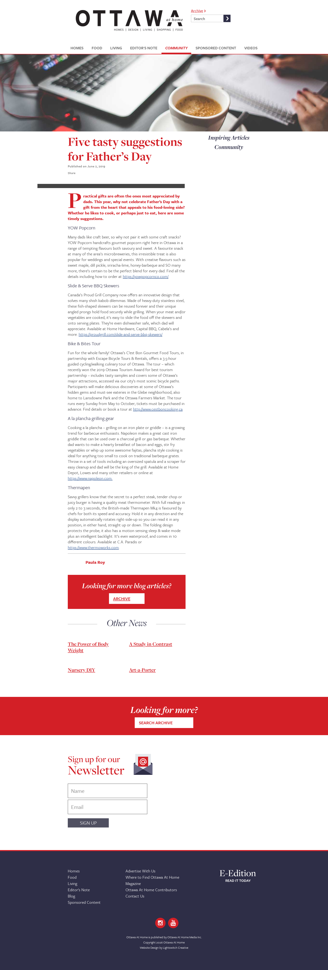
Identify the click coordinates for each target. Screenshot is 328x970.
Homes (74, 871)
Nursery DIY (81, 669)
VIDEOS (251, 48)
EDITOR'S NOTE (143, 48)
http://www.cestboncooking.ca (158, 409)
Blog (71, 896)
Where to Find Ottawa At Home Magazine (152, 880)
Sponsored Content (84, 902)
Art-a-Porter (142, 669)
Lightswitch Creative (175, 947)
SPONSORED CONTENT (216, 48)
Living (72, 883)
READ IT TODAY (238, 880)
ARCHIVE (121, 599)
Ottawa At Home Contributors (151, 889)
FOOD (97, 48)
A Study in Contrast (150, 643)
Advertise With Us (140, 871)
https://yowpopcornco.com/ (145, 276)
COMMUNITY (176, 48)
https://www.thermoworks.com (93, 547)
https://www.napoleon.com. (90, 478)
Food (72, 877)
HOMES (76, 48)
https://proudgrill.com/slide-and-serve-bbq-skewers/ (120, 334)
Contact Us (135, 896)
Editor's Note (79, 889)
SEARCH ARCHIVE (156, 723)
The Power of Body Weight (88, 647)
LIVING (116, 48)
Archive (197, 10)
